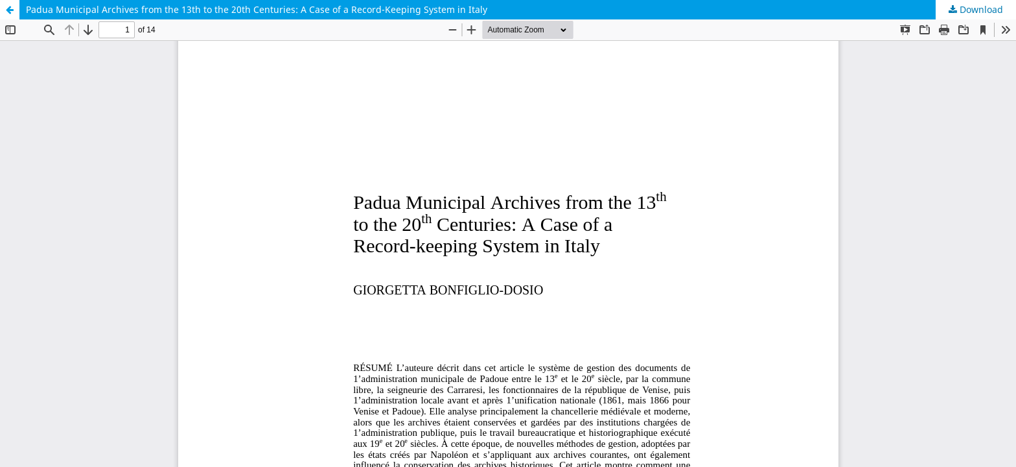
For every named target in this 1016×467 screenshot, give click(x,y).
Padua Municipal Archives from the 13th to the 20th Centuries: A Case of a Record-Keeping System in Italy (256, 9)
